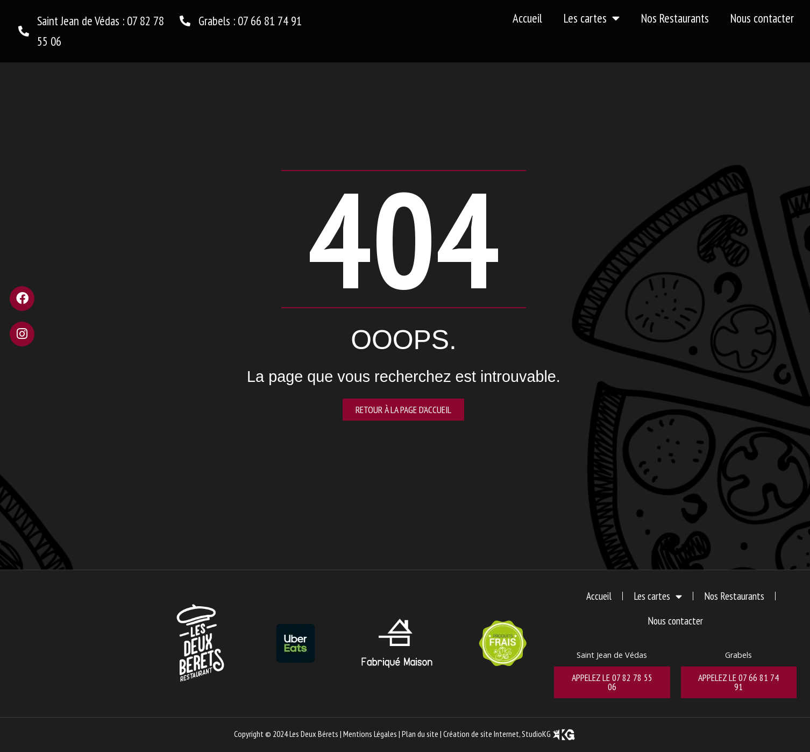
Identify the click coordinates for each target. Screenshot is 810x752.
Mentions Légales (370, 733)
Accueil (527, 18)
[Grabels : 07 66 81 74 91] (185, 21)
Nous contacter (762, 18)
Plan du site (420, 733)
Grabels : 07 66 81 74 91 (250, 21)
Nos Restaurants (675, 18)
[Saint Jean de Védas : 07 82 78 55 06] (23, 31)
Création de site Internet (481, 733)
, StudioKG (547, 733)
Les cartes (592, 18)
